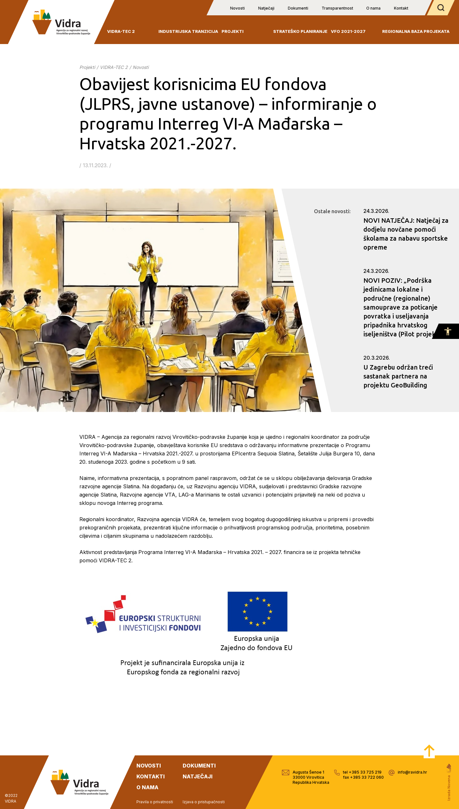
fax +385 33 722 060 (363, 777)
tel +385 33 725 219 (362, 772)
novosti (148, 765)
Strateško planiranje (300, 31)
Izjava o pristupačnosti (204, 801)
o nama (147, 787)
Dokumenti (298, 8)
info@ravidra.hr (412, 772)
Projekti (233, 31)
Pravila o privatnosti (154, 801)
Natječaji (266, 8)
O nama (373, 8)
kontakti (150, 776)
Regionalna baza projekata (415, 31)
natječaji (198, 776)
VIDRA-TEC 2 (121, 31)
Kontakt (401, 8)
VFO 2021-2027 (348, 31)
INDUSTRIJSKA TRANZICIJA (188, 31)
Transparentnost (337, 8)
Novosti (237, 8)
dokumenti (199, 765)
